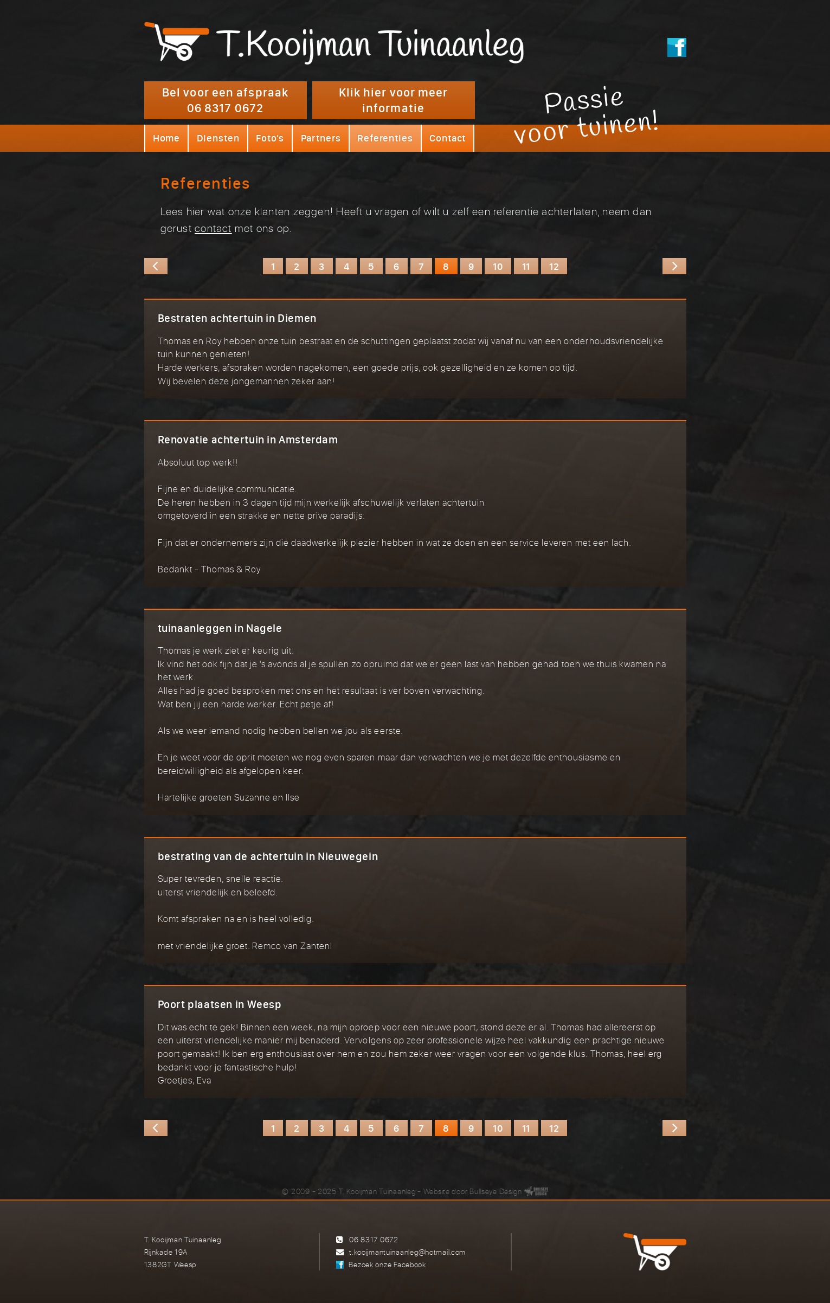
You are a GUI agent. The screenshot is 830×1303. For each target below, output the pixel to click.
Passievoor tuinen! (586, 115)
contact (213, 228)
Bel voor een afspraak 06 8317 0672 (225, 99)
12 (554, 266)
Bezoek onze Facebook (387, 1264)
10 (498, 266)
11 (526, 266)
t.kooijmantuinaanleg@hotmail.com (407, 1252)
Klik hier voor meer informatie (393, 99)
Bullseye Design (495, 1191)
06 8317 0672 (373, 1239)
